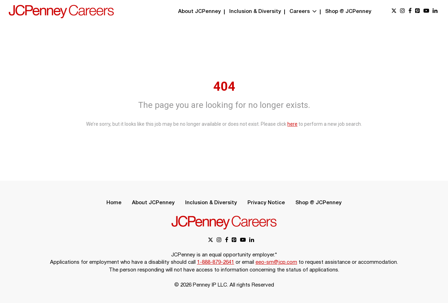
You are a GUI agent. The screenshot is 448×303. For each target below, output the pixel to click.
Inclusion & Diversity (255, 11)
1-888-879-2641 (215, 262)
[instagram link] (402, 11)
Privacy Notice (266, 202)
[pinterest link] (417, 11)
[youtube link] (426, 11)
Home (113, 202)
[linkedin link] (435, 11)
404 (224, 86)
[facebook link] (410, 11)
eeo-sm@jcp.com (276, 262)
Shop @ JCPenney (348, 11)
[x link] (394, 11)
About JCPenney (199, 11)
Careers (303, 11)
